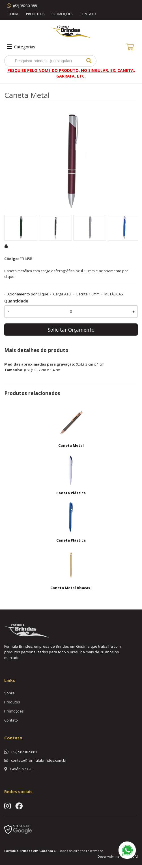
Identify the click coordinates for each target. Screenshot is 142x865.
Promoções (61, 14)
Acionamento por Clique (27, 294)
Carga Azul (62, 294)
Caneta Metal (71, 445)
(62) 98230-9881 (26, 5)
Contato (87, 14)
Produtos (35, 14)
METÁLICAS (113, 294)
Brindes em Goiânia (36, 851)
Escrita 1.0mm (88, 294)
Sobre (13, 14)
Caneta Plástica (71, 492)
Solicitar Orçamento (71, 329)
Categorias (20, 47)
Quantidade (16, 301)
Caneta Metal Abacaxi (71, 587)
